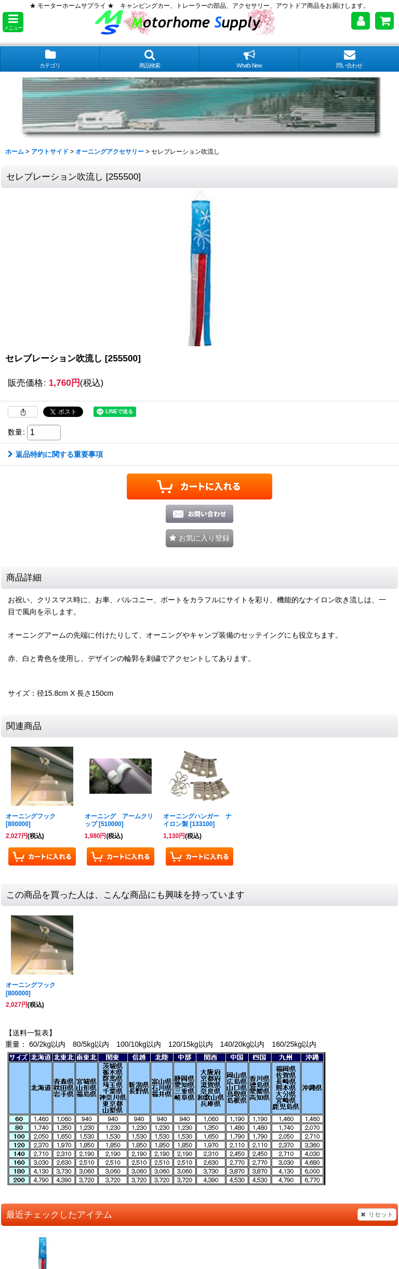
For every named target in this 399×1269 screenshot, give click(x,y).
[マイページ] (360, 21)
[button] (13, 22)
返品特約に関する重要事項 (55, 454)
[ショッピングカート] (384, 21)
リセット (377, 1214)
